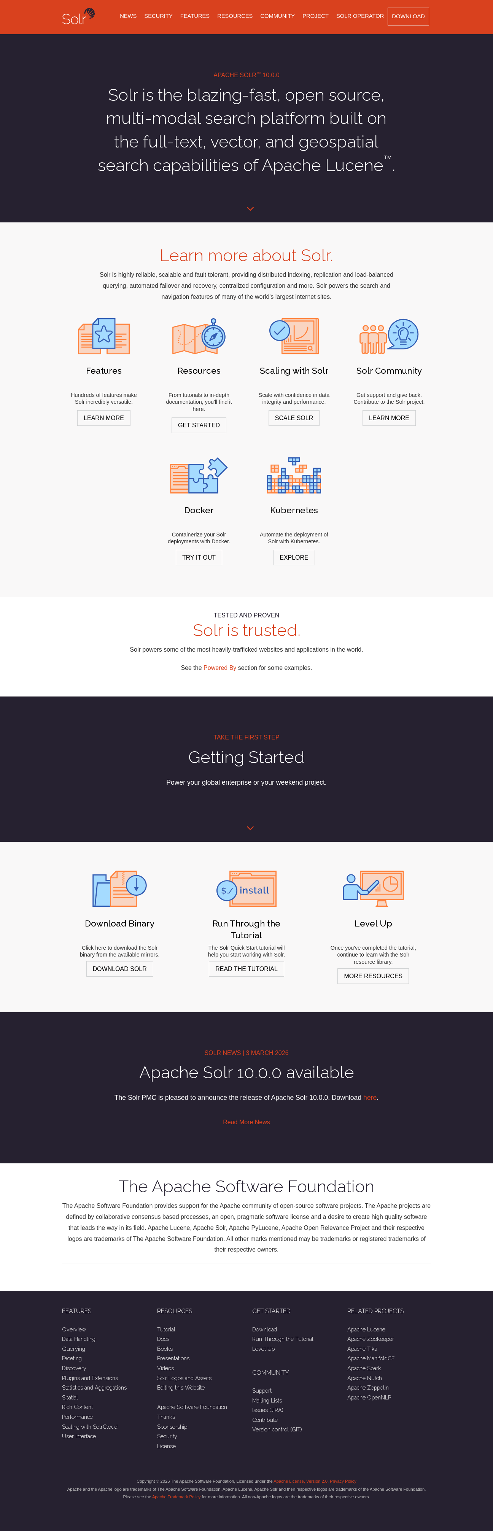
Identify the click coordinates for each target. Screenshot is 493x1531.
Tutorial (166, 1329)
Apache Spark (364, 1368)
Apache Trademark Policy (176, 1497)
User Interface (79, 1436)
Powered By (220, 668)
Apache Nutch (364, 1378)
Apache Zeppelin (368, 1387)
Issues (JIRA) (267, 1410)
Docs (163, 1339)
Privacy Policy (343, 1481)
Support (262, 1390)
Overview (74, 1329)
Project (315, 16)
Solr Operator (360, 16)
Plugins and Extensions (90, 1378)
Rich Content (77, 1407)
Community (277, 16)
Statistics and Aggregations (94, 1387)
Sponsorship (172, 1426)
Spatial (70, 1397)
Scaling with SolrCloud (90, 1426)
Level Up (263, 1348)
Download (408, 16)
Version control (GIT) (277, 1429)
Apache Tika (362, 1348)
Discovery (74, 1368)
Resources (235, 16)
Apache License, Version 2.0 (301, 1481)
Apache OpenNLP (369, 1397)
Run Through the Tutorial (282, 1339)
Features (195, 16)
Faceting (72, 1358)
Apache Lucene (366, 1329)
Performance (77, 1417)
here (370, 1097)
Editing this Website (181, 1387)
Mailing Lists (267, 1400)
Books (165, 1348)
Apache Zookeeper (370, 1339)
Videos (165, 1368)
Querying (73, 1348)
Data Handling (78, 1339)
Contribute (265, 1420)
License (166, 1446)
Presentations (173, 1358)
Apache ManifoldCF (370, 1358)
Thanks (166, 1417)
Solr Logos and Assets (184, 1378)
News (128, 16)
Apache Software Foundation (192, 1407)
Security (158, 16)
